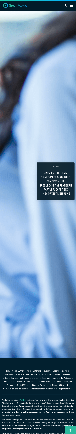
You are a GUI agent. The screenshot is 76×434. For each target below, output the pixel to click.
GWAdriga (23, 400)
